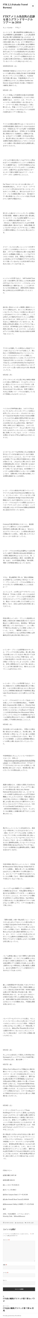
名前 (5, 1265)
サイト (5, 1280)
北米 (32, 1223)
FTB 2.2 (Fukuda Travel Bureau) (15, 6)
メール (5, 1272)
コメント (6, 1240)
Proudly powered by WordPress (12, 1315)
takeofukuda (19, 1223)
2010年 (28, 1223)
